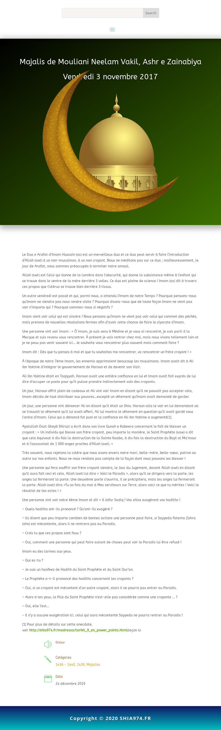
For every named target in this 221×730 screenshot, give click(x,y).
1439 (81, 665)
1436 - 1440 (65, 665)
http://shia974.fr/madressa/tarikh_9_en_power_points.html (78, 630)
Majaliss (93, 665)
